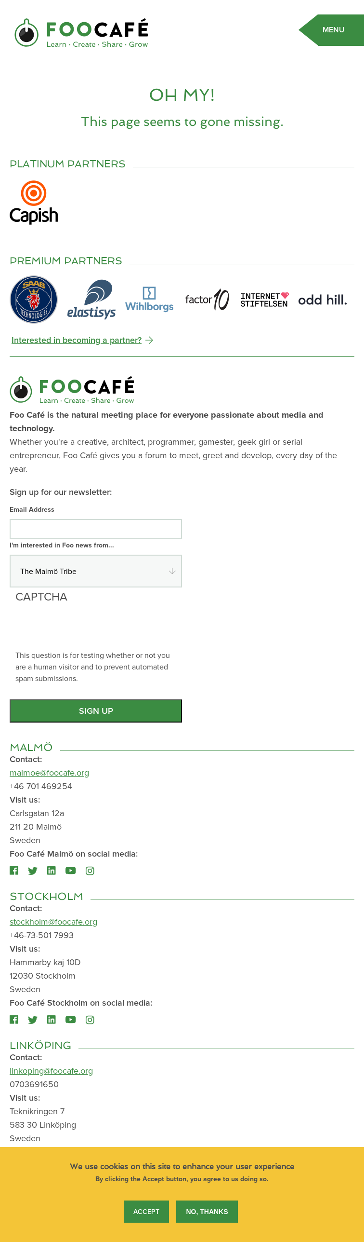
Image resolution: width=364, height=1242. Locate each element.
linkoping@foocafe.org (51, 1071)
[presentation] (88, 630)
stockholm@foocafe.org (53, 921)
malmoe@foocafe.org (49, 772)
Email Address (32, 509)
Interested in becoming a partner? (77, 340)
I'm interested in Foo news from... (62, 545)
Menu (334, 29)
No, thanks (207, 1217)
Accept (146, 1217)
